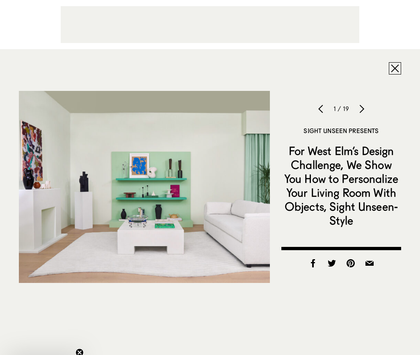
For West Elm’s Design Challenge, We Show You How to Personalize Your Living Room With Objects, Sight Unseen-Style (341, 185)
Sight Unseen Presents (341, 130)
